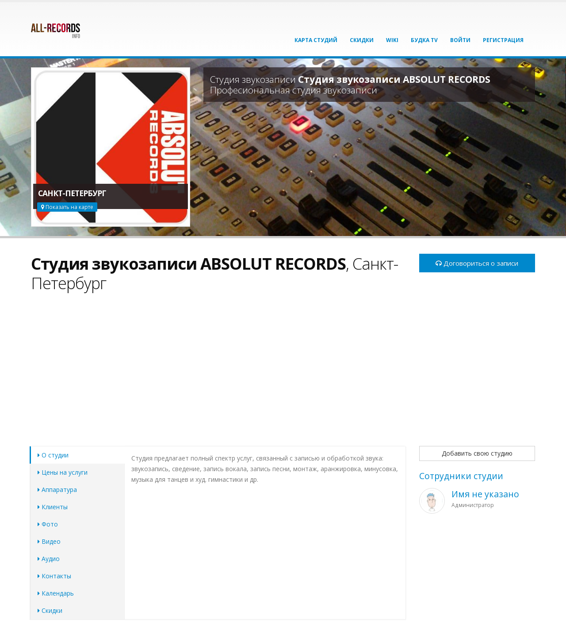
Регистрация (503, 40)
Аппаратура (57, 489)
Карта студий (315, 40)
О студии (53, 455)
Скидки (362, 40)
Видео (49, 541)
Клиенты (53, 507)
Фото (48, 524)
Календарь (56, 593)
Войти (460, 40)
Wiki (392, 40)
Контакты (54, 576)
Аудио (49, 558)
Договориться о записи (477, 263)
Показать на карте (67, 207)
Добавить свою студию (477, 453)
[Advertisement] (218, 374)
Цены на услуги (63, 472)
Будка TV (424, 40)
